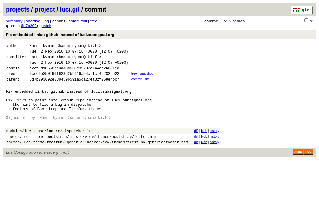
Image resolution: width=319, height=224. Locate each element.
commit (136, 84)
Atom (298, 167)
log (46, 21)
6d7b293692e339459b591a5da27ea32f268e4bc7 (74, 85)
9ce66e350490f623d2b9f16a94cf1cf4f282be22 (74, 79)
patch (46, 25)
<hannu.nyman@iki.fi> (78, 46)
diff (146, 84)
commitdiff (78, 21)
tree (93, 21)
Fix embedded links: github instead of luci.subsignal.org (60, 34)
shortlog (33, 21)
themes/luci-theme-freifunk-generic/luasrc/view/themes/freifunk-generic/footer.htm (97, 158)
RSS (308, 167)
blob (204, 144)
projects (18, 9)
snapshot (146, 78)
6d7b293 (29, 25)
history (214, 144)
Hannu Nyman (42, 46)
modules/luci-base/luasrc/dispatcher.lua (50, 144)
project (45, 9)
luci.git (69, 9)
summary (14, 21)
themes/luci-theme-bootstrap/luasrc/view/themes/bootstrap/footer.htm (81, 151)
